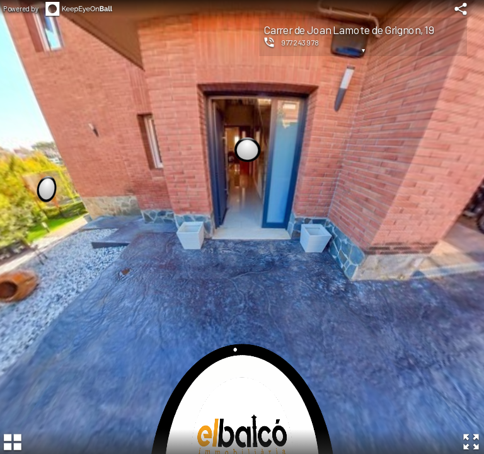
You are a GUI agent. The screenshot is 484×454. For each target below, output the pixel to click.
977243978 (300, 42)
